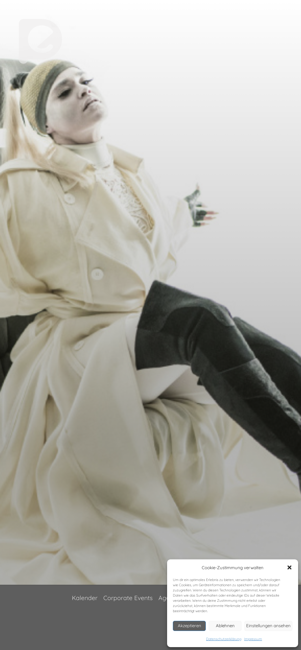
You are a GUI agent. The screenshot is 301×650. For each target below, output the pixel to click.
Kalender (85, 598)
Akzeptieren (189, 625)
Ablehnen (225, 625)
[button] (289, 567)
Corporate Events (128, 598)
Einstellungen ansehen (268, 625)
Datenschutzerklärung (223, 639)
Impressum (253, 639)
